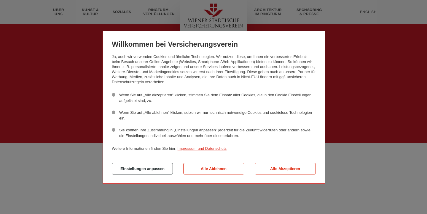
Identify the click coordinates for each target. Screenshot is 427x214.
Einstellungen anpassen (142, 168)
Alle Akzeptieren (285, 168)
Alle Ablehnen (214, 168)
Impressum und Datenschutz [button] (202, 148)
